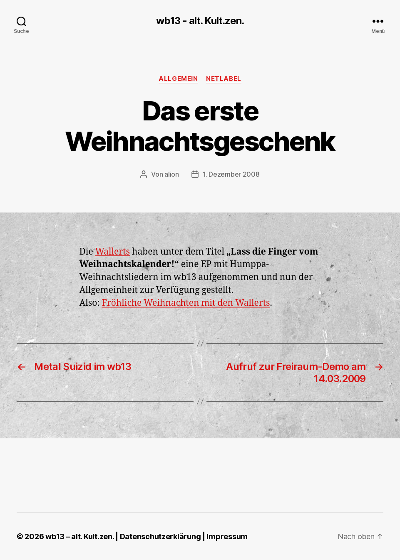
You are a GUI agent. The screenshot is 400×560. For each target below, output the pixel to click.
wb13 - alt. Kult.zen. (199, 21)
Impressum (227, 536)
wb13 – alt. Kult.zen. (79, 536)
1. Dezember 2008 (231, 174)
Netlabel (223, 78)
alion (171, 174)
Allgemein (178, 78)
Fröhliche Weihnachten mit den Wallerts (186, 303)
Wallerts (112, 252)
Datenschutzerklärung (160, 536)
